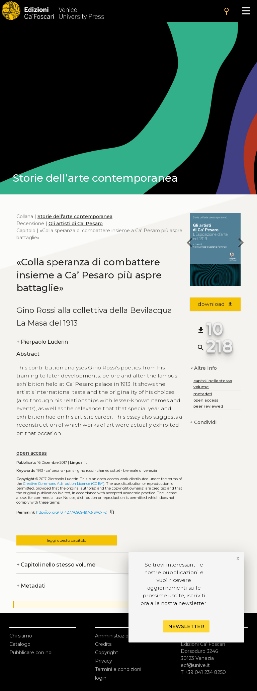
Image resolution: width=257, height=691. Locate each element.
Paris (70, 470)
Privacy (103, 661)
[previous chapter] (189, 243)
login (100, 678)
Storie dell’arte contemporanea (74, 216)
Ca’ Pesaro (54, 470)
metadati (202, 393)
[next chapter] (240, 243)
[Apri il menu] (246, 11)
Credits (103, 644)
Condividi (203, 422)
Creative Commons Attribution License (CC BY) (63, 484)
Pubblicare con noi (31, 653)
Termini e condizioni (118, 669)
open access (31, 453)
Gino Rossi (85, 470)
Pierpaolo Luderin (42, 342)
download (215, 304)
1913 (39, 470)
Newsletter (186, 626)
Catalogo (19, 644)
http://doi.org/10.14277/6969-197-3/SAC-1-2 (71, 512)
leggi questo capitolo (66, 540)
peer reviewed (208, 406)
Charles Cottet (108, 470)
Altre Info (203, 368)
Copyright (106, 653)
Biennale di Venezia (140, 470)
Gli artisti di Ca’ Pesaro (76, 224)
